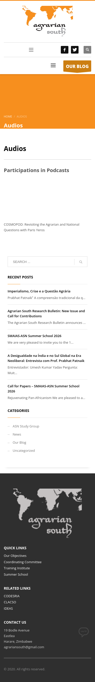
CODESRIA (12, 596)
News (17, 434)
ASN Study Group (26, 426)
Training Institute (17, 568)
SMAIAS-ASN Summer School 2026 (34, 336)
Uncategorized (24, 450)
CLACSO (10, 602)
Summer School (16, 574)
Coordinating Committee (23, 562)
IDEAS (8, 608)
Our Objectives (15, 555)
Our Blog (19, 442)
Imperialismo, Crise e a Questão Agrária (39, 291)
